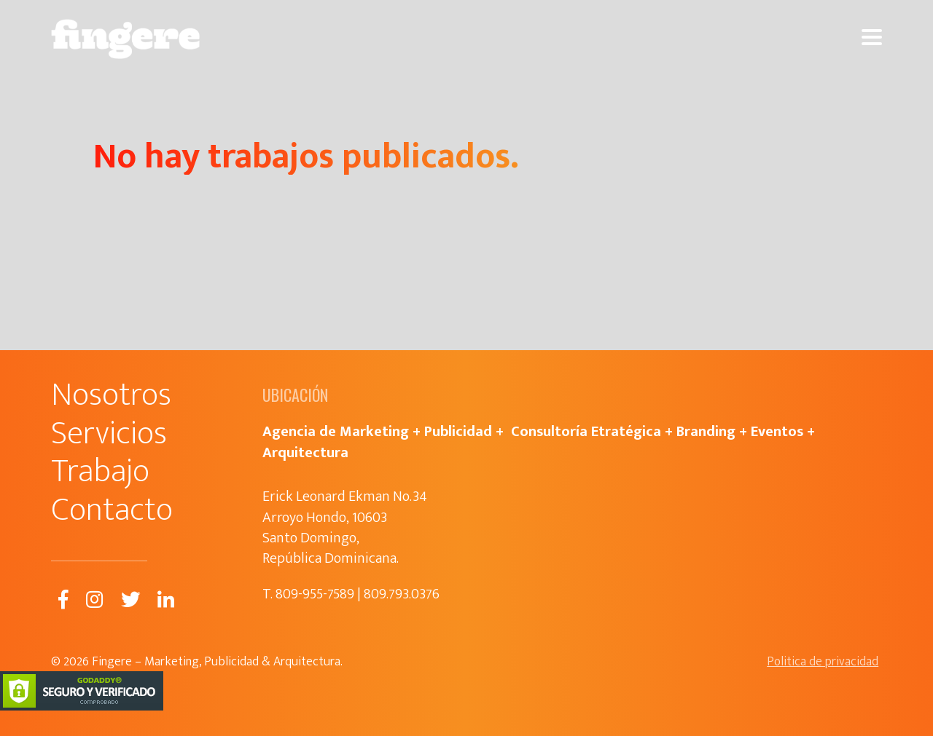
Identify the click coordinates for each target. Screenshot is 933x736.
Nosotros (111, 395)
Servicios (109, 433)
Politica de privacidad (822, 662)
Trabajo (100, 471)
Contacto (112, 510)
